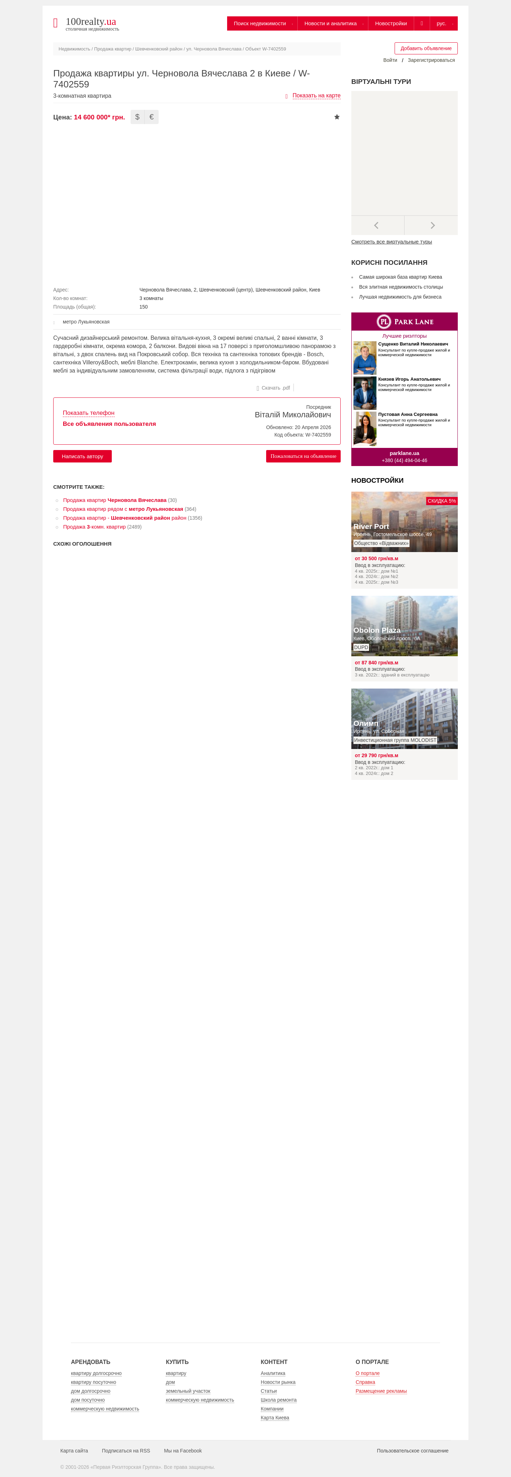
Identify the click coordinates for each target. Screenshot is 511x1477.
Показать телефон (89, 413)
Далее (431, 225)
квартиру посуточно (93, 1382)
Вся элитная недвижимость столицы (401, 287)
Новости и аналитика (330, 23)
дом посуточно (88, 1400)
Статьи (269, 1391)
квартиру (176, 1373)
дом (170, 1382)
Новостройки (391, 23)
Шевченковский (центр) (226, 290)
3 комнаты (151, 298)
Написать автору (82, 456)
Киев (314, 290)
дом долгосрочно (90, 1391)
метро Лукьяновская (86, 322)
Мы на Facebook (183, 1451)
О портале (368, 1373)
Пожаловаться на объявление (303, 456)
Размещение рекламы (381, 1391)
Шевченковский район (158, 49)
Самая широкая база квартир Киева (400, 277)
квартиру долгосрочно (96, 1373)
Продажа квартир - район (124, 518)
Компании (272, 1409)
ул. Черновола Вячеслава (214, 49)
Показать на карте (317, 95)
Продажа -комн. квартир (94, 527)
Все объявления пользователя (109, 424)
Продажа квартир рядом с (123, 509)
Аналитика (273, 1373)
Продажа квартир (112, 49)
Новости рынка (278, 1382)
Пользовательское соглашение (413, 1451)
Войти (390, 60)
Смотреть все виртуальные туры (391, 242)
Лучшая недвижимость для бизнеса (400, 297)
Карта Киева (275, 1417)
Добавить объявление (426, 48)
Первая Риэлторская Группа (125, 1467)
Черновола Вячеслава (165, 290)
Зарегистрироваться (431, 60)
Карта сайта (74, 1451)
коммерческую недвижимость (105, 1409)
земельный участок (188, 1391)
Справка (365, 1382)
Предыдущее (378, 225)
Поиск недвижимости (260, 23)
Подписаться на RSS (126, 1451)
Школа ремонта (279, 1400)
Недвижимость (74, 49)
